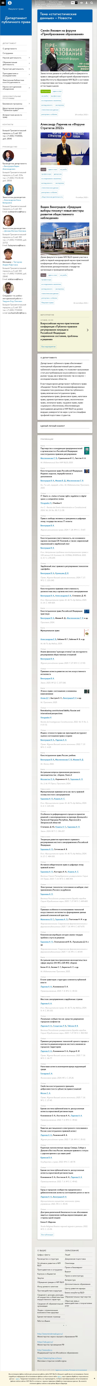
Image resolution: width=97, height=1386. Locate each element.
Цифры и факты (43, 1254)
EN (76, 3)
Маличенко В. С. (47, 919)
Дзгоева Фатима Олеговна (15, 231)
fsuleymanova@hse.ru (16, 245)
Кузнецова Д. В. (62, 573)
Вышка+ (68, 1271)
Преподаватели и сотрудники (49, 1269)
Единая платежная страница (48, 1316)
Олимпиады (69, 1263)
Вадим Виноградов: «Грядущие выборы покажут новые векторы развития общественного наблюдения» (62, 212)
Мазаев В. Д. (60, 480)
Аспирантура (70, 1280)
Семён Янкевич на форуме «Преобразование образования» (62, 32)
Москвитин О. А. (48, 779)
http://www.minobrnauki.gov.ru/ (50, 1334)
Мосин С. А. (46, 1093)
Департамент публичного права (16, 19)
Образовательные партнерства (78, 1297)
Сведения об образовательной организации (50, 1305)
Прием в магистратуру (74, 1276)
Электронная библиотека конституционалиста (13, 81)
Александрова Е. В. (63, 595)
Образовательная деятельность (10, 63)
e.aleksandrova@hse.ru (17, 211)
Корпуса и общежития (46, 1274)
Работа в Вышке (43, 1321)
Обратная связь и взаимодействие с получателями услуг (78, 1303)
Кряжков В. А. (46, 1157)
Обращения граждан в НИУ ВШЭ (50, 1282)
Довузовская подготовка (75, 1259)
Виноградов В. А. (47, 480)
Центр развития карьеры (75, 1288)
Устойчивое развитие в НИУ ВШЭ (49, 1264)
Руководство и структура (48, 1259)
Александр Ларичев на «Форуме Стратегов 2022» (63, 126)
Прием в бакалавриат (73, 1267)
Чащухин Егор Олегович (12, 301)
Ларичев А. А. (61, 740)
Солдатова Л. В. (59, 1026)
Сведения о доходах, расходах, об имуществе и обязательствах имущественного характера (50, 1297)
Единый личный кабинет (53, 426)
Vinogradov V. (46, 503)
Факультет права (15, 8)
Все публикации (47, 1235)
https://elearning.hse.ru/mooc (49, 1358)
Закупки (40, 1278)
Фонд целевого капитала (47, 1286)
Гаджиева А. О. (76, 779)
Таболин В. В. (72, 1026)
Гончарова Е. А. (47, 1073)
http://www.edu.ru (44, 1350)
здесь (59, 1376)
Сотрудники (8, 53)
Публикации (47, 439)
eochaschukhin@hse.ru (17, 313)
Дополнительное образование (77, 1284)
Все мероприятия (48, 346)
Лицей (67, 1254)
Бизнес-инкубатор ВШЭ (74, 1292)
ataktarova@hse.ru (15, 279)
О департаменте (10, 48)
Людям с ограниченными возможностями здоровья (47, 1311)
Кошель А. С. (59, 799)
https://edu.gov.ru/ (45, 1342)
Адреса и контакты (62, 1370)
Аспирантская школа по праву (12, 116)
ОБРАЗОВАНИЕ (72, 1250)
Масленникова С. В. (49, 458)
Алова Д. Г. (45, 698)
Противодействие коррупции (49, 1290)
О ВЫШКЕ (41, 1250)
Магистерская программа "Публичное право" (13, 109)
